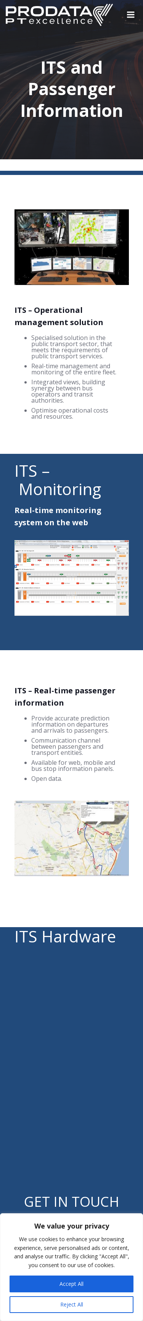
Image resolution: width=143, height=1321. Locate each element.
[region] (71, 1267)
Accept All (71, 1283)
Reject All (71, 1304)
